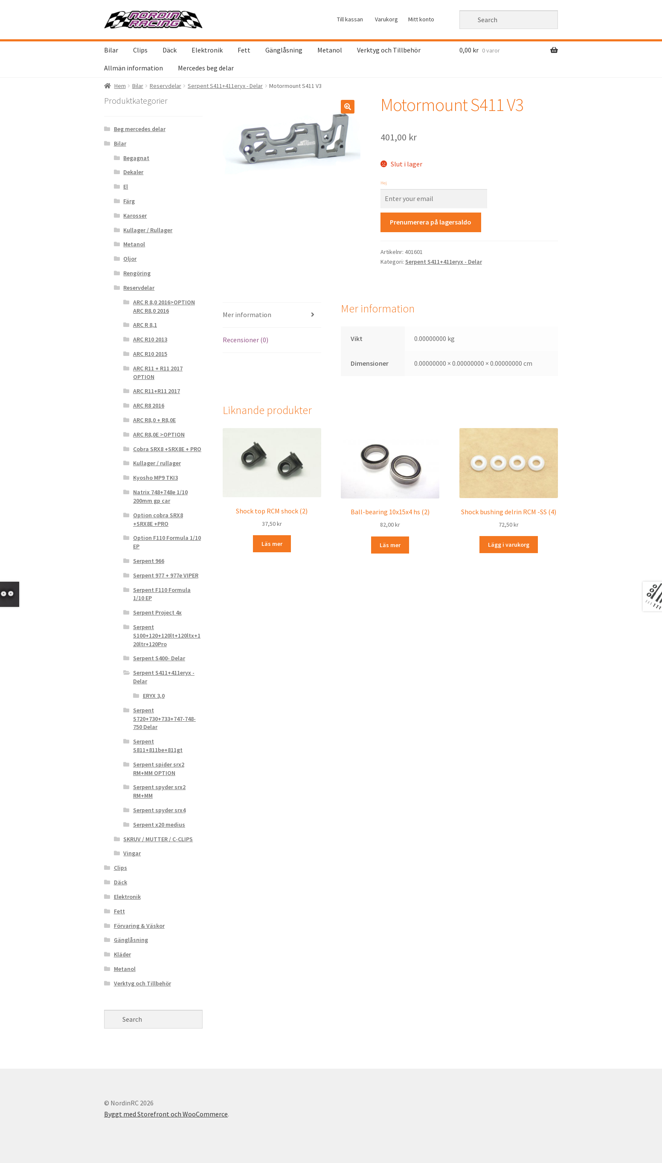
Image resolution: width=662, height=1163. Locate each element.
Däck (170, 50)
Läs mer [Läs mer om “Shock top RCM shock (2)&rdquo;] (271, 544)
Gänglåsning (283, 50)
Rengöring (137, 273)
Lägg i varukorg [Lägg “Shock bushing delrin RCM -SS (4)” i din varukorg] (508, 544)
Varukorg (386, 19)
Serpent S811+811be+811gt (158, 745)
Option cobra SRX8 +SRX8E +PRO (158, 519)
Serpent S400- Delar (159, 658)
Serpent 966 (148, 561)
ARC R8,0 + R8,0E (154, 420)
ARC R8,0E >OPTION (159, 434)
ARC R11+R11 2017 (156, 391)
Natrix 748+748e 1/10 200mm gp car (160, 496)
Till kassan (350, 19)
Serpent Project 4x (157, 612)
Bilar (111, 50)
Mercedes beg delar (206, 68)
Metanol (329, 50)
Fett (244, 50)
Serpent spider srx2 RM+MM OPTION (158, 769)
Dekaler (133, 172)
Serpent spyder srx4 (159, 810)
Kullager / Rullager (147, 230)
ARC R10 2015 (150, 354)
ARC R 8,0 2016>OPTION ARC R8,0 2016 (164, 306)
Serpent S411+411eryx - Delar (225, 86)
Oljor (129, 258)
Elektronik (207, 50)
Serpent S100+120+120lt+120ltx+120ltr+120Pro (166, 635)
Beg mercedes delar (140, 129)
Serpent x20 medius (159, 824)
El (125, 186)
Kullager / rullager (157, 463)
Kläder (122, 954)
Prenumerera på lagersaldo (430, 222)
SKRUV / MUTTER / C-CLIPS (158, 839)
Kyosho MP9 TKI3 (155, 477)
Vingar (132, 853)
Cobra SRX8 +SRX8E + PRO (167, 449)
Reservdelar (165, 86)
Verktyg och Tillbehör (389, 50)
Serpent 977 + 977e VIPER (165, 575)
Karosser (135, 215)
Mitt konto (421, 19)
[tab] (272, 315)
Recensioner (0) (245, 339)
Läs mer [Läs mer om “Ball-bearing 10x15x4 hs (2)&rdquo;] (390, 545)
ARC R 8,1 (145, 325)
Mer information (247, 314)
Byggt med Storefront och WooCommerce (166, 1114)
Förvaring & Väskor (139, 926)
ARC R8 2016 (148, 405)
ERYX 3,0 (154, 696)
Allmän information (133, 68)
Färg (129, 201)
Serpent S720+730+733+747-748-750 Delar (164, 718)
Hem (120, 86)
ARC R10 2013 (150, 339)
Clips (140, 50)
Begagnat (136, 158)
